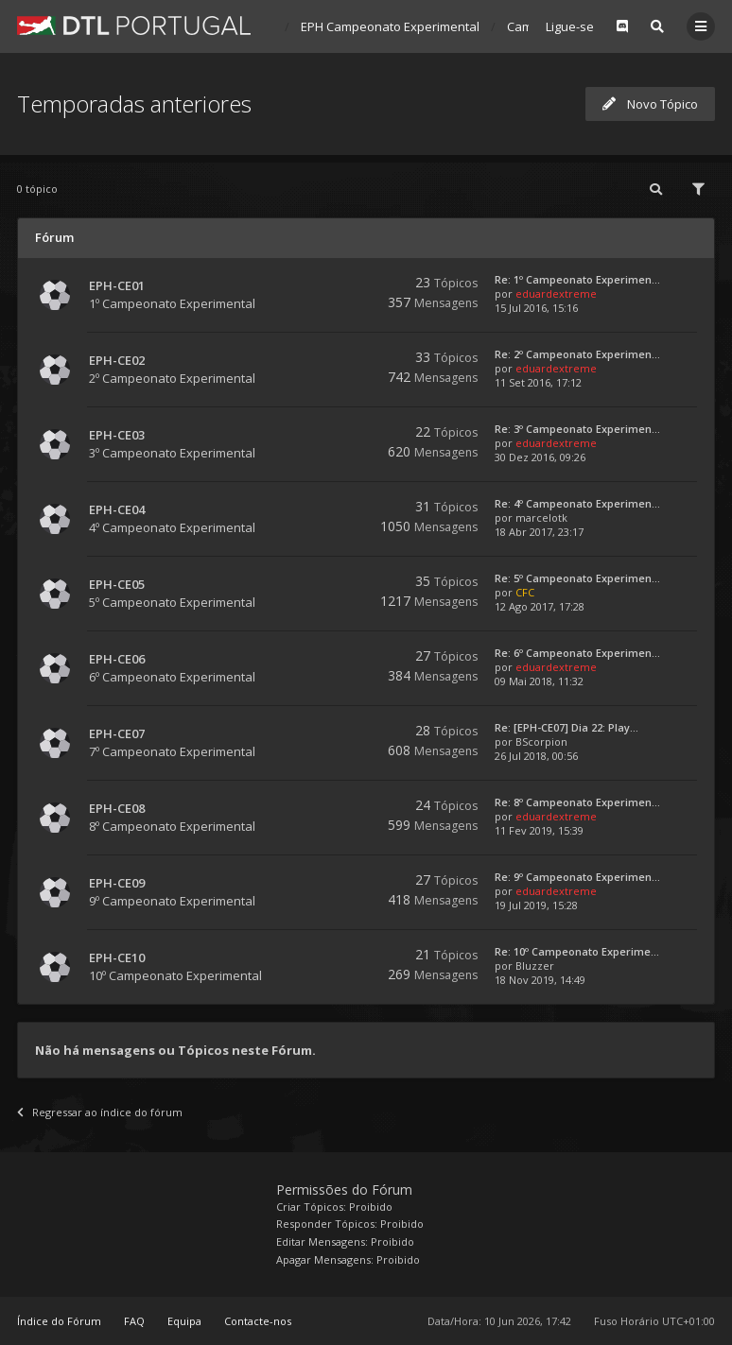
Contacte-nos (257, 1321)
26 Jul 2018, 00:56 (536, 756)
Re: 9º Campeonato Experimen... (577, 877)
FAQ (134, 1321)
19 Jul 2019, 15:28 (536, 905)
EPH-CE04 (117, 509)
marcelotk (541, 517)
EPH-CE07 (117, 733)
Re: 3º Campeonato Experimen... (577, 429)
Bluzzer (534, 965)
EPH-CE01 (117, 285)
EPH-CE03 (117, 434)
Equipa (184, 1321)
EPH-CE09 (117, 882)
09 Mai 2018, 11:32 (539, 681)
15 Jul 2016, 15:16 (536, 308)
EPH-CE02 (117, 360)
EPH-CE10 (117, 957)
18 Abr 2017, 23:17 (539, 532)
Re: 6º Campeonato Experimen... (577, 653)
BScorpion (541, 741)
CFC (524, 592)
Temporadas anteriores (134, 103)
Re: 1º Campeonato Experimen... (577, 279)
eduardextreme (556, 293)
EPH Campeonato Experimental (390, 26)
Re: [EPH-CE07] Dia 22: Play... (566, 727)
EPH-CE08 (117, 808)
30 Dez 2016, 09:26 (540, 457)
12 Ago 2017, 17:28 (539, 606)
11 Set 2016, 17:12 (538, 382)
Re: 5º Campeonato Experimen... (577, 578)
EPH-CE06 (117, 658)
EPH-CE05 (117, 584)
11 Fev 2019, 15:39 (539, 830)
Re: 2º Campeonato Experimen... (577, 354)
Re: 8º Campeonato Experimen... (577, 802)
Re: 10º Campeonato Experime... (577, 951)
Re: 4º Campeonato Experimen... (577, 503)
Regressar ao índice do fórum (100, 1112)
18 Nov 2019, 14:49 (540, 980)
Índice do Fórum (59, 1321)
